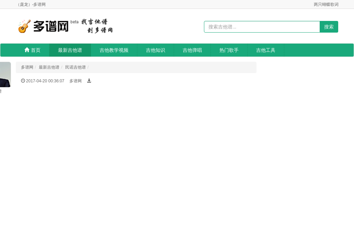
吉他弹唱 (192, 50)
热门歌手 (229, 50)
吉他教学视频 (114, 50)
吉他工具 (265, 50)
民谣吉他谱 (75, 67)
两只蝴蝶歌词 (326, 4)
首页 (32, 50)
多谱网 (27, 67)
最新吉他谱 (70, 50)
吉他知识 (155, 50)
